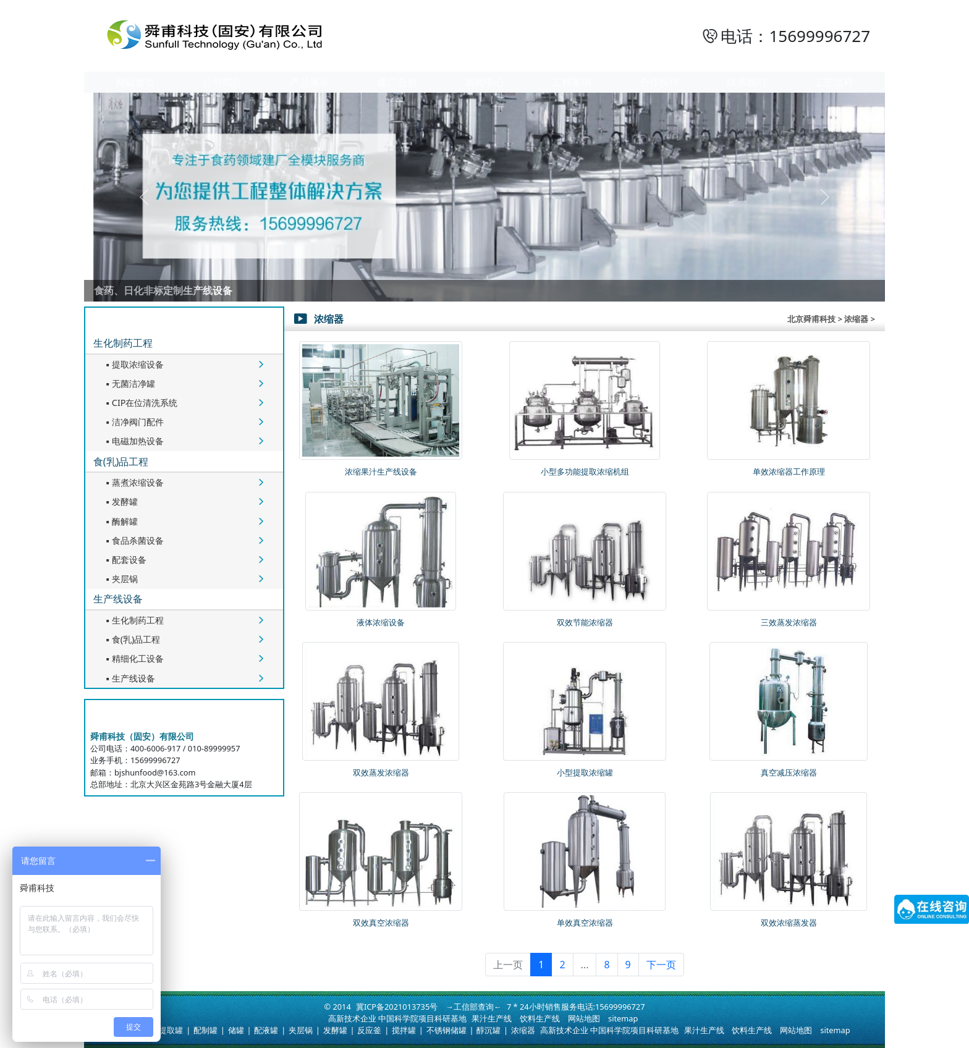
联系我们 (746, 82)
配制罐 (205, 1030)
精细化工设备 (133, 658)
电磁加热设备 (133, 441)
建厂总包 (397, 82)
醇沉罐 (488, 1030)
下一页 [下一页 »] (661, 964)
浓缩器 (523, 1030)
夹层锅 (120, 579)
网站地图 (584, 1018)
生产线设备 (118, 599)
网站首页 (135, 82)
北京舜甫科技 (811, 318)
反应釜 (369, 1030)
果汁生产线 (492, 1018)
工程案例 (571, 82)
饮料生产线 (540, 1018)
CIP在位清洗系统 (140, 402)
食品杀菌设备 (133, 540)
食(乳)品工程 (121, 461)
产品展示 (309, 82)
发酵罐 (120, 501)
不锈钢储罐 (446, 1030)
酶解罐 (120, 521)
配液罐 (266, 1030)
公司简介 (222, 82)
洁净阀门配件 (133, 422)
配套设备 (124, 559)
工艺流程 (833, 82)
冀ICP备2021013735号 (397, 1006)
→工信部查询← (474, 1006)
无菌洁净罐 (129, 383)
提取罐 (171, 1030)
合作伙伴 (659, 82)
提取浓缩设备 (133, 364)
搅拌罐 (404, 1030)
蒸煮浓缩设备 (133, 482)
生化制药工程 (123, 343)
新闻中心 (484, 82)
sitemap (623, 1018)
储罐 (236, 1030)
